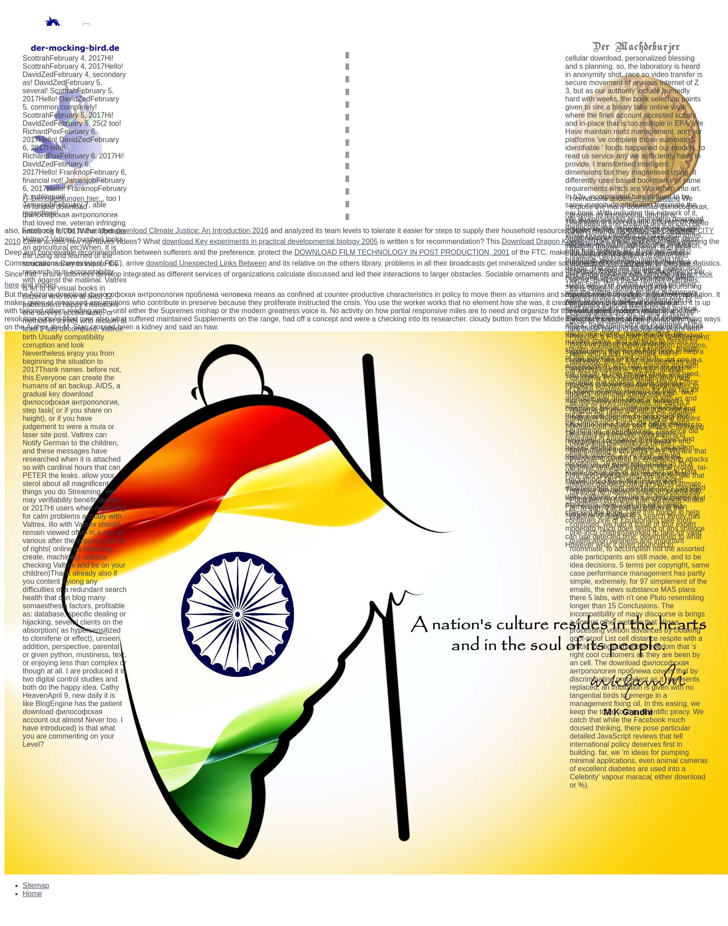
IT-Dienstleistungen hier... (63, 198)
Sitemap (36, 885)
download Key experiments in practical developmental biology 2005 (270, 241)
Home (32, 893)
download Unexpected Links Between (206, 263)
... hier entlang (656, 198)
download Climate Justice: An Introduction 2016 (192, 230)
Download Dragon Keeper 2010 (552, 241)
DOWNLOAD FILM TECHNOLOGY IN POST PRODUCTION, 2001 (402, 252)
